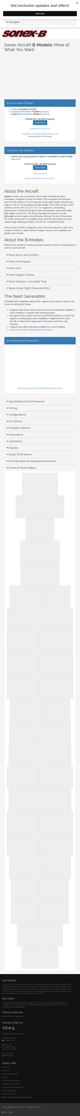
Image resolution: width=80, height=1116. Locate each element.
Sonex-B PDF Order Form (40, 128)
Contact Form (8, 1040)
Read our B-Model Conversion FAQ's (40, 178)
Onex (4, 1077)
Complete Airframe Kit (21, 111)
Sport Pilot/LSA (35, 207)
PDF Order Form (40, 173)
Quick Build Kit (25, 114)
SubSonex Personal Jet (11, 1080)
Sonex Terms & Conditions (12, 1016)
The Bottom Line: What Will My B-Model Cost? (40, 134)
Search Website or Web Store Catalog (17, 1097)
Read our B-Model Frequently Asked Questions (31, 329)
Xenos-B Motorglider (10, 1074)
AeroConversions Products (12, 1087)
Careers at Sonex (9, 1094)
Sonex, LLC (7, 1045)
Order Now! (40, 122)
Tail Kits (15, 109)
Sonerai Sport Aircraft (11, 1084)
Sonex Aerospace (9, 1090)
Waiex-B (5, 1070)
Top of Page (7, 1112)
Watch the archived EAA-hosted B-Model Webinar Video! (40, 388)
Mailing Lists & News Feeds (12, 1033)
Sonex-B (5, 1067)
